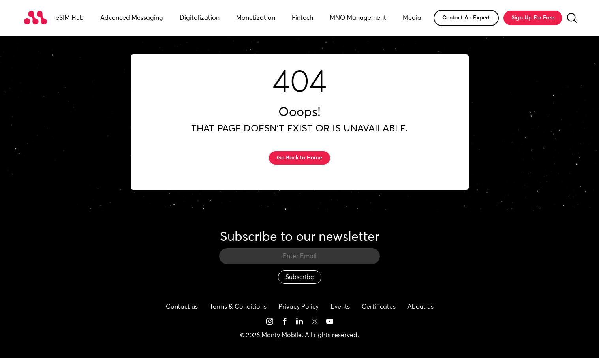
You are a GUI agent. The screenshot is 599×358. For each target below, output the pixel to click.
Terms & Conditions (238, 307)
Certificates (379, 307)
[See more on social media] (269, 321)
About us (420, 307)
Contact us (182, 307)
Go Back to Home (299, 158)
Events (340, 307)
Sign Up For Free (532, 18)
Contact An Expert (466, 18)
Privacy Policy (298, 307)
